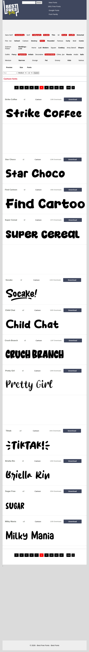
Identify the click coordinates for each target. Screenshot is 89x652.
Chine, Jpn (60, 54)
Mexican (8, 60)
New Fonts (53, 2)
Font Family (53, 14)
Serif (28, 35)
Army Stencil (71, 48)
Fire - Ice (8, 41)
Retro (42, 41)
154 (68, 88)
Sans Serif (9, 35)
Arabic (76, 54)
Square (53, 48)
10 (51, 88)
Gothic (7, 54)
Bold (74, 41)
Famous (60, 41)
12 (61, 88)
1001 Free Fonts (54, 6)
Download (73, 99)
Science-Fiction (8, 48)
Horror (34, 48)
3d (58, 35)
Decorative (39, 54)
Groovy (57, 60)
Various (81, 60)
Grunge (35, 60)
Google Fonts (54, 10)
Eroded (46, 35)
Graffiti (71, 35)
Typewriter (22, 54)
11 (56, 88)
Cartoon (25, 41)
